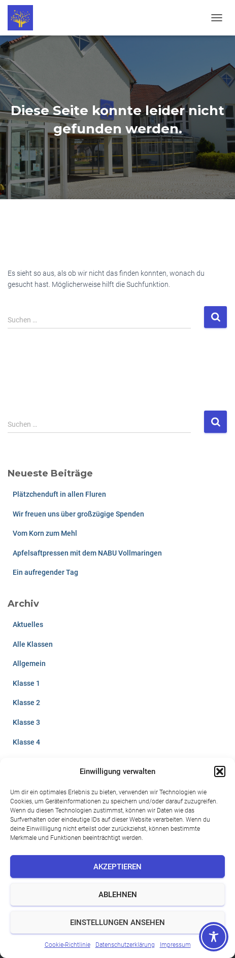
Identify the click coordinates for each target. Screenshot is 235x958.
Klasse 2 (26, 702)
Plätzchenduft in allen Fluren (59, 494)
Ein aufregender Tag (45, 572)
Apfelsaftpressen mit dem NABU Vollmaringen (87, 553)
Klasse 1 (26, 683)
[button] (220, 771)
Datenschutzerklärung (125, 944)
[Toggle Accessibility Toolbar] (213, 936)
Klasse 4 (26, 742)
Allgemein (29, 663)
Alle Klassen (33, 644)
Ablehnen (117, 894)
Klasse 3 (26, 722)
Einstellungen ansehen (117, 922)
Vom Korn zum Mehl (45, 533)
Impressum (175, 944)
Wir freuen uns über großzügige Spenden (78, 514)
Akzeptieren (117, 866)
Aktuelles (28, 624)
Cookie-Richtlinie (67, 944)
